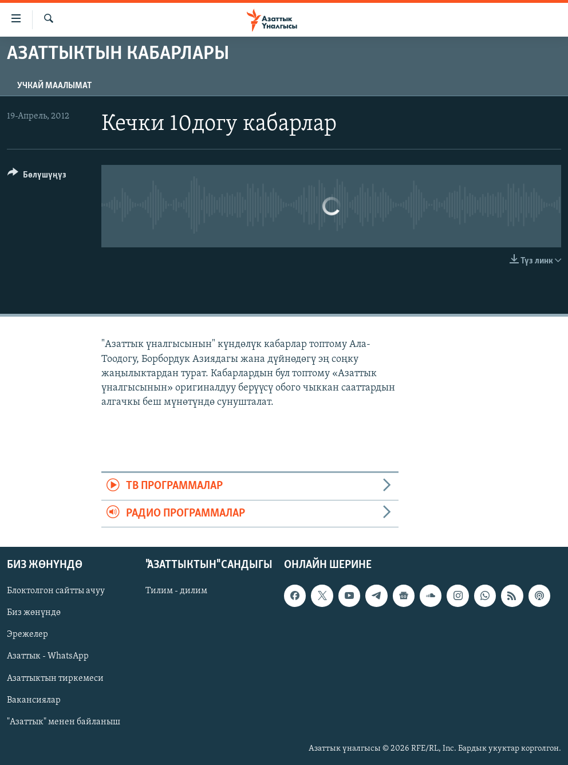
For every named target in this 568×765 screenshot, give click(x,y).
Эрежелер (27, 634)
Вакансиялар (34, 700)
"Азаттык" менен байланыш (63, 722)
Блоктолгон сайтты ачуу (56, 591)
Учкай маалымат (54, 85)
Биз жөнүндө (34, 612)
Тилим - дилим (176, 591)
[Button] (36, 176)
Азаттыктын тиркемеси (55, 678)
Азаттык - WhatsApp (48, 656)
